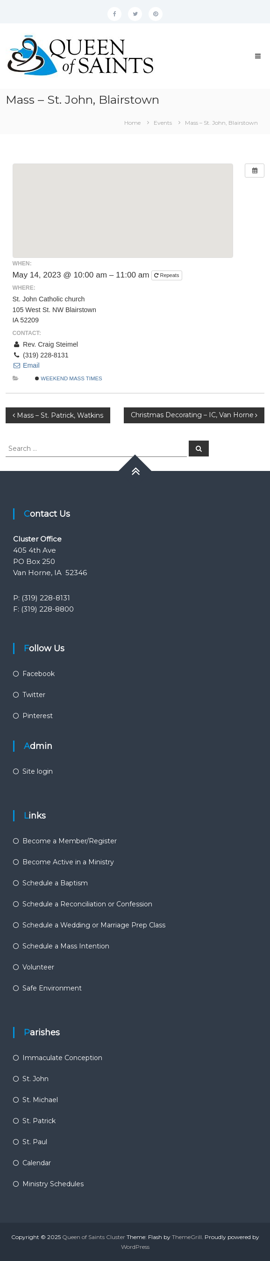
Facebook (38, 674)
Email (26, 365)
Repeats (167, 275)
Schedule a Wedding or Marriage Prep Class (93, 925)
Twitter (33, 695)
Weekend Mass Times (68, 378)
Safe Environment (52, 988)
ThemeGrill (187, 1236)
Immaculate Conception (62, 1058)
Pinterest (37, 716)
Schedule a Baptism (55, 883)
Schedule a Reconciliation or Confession (87, 904)
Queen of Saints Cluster (93, 1236)
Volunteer (38, 967)
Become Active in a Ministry (68, 862)
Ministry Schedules (53, 1184)
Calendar (36, 1163)
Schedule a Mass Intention (65, 946)
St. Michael (40, 1100)
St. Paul (34, 1142)
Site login (37, 771)
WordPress (135, 1246)
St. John (35, 1079)
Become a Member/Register (69, 841)
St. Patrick (39, 1121)
